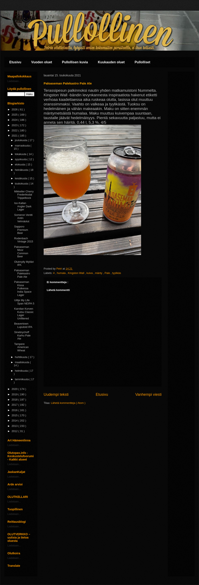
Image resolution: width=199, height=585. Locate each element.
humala (61, 273)
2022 (15, 130)
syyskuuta (21, 159)
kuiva (90, 273)
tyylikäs (116, 273)
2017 (15, 404)
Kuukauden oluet (111, 62)
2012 (15, 431)
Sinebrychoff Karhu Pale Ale (22, 335)
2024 (15, 119)
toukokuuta (22, 183)
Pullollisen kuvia (75, 62)
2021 (15, 135)
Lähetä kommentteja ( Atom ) (68, 402)
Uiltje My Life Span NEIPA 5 (24, 302)
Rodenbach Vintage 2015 (23, 240)
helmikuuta (22, 370)
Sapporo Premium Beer (21, 229)
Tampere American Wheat (21, 347)
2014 (15, 420)
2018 (15, 399)
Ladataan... (14, 81)
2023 (15, 125)
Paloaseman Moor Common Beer (21, 251)
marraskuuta (23, 145)
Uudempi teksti (56, 394)
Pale (107, 273)
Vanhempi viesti (148, 394)
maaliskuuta (22, 362)
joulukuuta (21, 140)
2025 (15, 114)
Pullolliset (142, 62)
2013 (15, 425)
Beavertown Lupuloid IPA (23, 325)
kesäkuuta (21, 178)
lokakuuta (21, 154)
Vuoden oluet (41, 62)
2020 (15, 389)
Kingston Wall (76, 273)
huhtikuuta (21, 357)
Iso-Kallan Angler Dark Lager (22, 206)
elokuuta (20, 164)
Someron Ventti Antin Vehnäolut (23, 218)
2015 (15, 415)
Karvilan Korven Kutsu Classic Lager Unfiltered (24, 313)
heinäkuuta (22, 169)
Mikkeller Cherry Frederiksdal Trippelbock (24, 194)
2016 (15, 410)
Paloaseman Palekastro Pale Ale (22, 273)
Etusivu (15, 62)
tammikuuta (22, 379)
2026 (15, 109)
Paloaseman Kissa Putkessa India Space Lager (22, 288)
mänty (99, 273)
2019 (15, 394)
